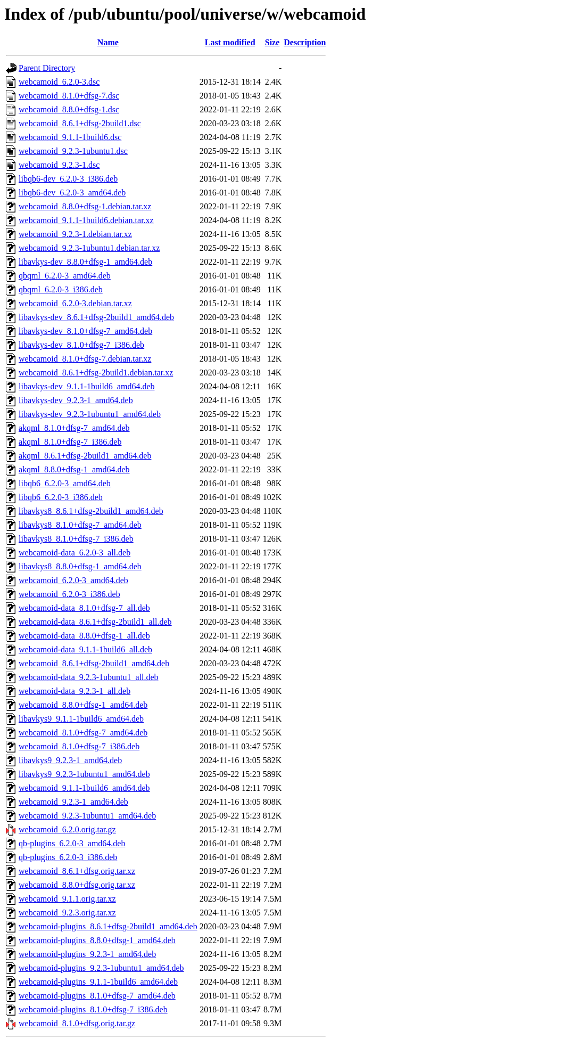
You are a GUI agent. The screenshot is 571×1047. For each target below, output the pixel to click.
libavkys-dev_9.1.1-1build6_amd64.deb (87, 386)
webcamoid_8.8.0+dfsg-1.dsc (69, 109)
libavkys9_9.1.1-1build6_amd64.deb (81, 718)
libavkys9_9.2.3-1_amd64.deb (70, 760)
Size (272, 42)
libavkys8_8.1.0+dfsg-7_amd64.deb (80, 524)
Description (305, 42)
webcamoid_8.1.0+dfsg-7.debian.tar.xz (85, 358)
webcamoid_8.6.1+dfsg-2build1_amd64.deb (94, 663)
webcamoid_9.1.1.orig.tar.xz (67, 898)
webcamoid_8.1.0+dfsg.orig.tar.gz (77, 1023)
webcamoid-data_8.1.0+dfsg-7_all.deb (84, 607)
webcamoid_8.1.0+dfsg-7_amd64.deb (83, 732)
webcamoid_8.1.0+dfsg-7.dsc (69, 95)
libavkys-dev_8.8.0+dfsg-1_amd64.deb (85, 261)
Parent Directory (47, 67)
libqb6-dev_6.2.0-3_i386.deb (68, 178)
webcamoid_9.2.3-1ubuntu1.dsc (73, 151)
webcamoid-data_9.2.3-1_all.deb (74, 691)
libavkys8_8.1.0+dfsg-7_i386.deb (76, 538)
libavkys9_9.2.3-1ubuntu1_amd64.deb (84, 774)
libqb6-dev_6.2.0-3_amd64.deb (72, 192)
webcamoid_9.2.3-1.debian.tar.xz (75, 234)
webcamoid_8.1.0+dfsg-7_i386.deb (79, 746)
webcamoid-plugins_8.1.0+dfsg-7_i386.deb (93, 1009)
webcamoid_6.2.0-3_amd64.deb (73, 580)
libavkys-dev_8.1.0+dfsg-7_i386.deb (81, 344)
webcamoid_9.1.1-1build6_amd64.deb (84, 787)
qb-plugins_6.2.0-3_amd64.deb (72, 843)
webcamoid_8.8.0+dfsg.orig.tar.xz (77, 884)
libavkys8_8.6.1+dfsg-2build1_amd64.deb (91, 511)
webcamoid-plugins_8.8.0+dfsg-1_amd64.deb (97, 940)
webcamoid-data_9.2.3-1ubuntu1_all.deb (89, 677)
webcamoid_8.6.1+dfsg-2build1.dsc (80, 123)
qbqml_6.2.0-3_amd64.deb (65, 275)
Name (108, 42)
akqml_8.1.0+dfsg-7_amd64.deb (74, 427)
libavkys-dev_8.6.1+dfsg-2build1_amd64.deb (96, 317)
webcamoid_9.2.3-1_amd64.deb (73, 801)
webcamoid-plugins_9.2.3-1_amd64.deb (87, 954)
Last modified (230, 42)
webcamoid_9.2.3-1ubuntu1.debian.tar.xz (89, 247)
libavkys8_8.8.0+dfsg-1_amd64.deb (80, 566)
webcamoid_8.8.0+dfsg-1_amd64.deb (83, 704)
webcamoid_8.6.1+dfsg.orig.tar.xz (77, 871)
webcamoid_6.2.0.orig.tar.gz (67, 829)
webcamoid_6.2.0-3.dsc (59, 81)
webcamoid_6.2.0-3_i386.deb (69, 594)
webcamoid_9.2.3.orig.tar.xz (67, 912)
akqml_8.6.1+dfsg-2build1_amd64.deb (85, 455)
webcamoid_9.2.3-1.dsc (59, 164)
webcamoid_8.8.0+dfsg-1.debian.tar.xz (85, 206)
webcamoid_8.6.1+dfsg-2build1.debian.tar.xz (96, 372)
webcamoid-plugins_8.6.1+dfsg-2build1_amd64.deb (108, 926)
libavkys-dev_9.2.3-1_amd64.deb (76, 400)
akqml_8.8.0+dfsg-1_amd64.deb (74, 469)
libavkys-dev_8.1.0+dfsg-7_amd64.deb (85, 331)
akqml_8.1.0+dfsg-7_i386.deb (70, 441)
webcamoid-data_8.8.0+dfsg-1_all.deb (84, 635)
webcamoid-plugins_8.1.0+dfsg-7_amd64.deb (97, 995)
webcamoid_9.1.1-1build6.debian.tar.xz (86, 220)
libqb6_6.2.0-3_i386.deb (61, 497)
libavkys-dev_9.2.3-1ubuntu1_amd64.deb (90, 414)
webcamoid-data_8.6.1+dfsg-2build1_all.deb (95, 621)
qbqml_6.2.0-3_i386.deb (61, 289)
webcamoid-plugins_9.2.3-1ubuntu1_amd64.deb (101, 967)
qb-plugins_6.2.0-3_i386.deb (68, 857)
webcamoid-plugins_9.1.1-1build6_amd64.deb (98, 981)
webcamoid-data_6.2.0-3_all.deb (74, 552)
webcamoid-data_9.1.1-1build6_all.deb (85, 649)
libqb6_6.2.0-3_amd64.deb (65, 483)
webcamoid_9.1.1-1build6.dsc (70, 137)
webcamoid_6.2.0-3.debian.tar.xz (75, 303)
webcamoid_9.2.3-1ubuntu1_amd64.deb (87, 815)
